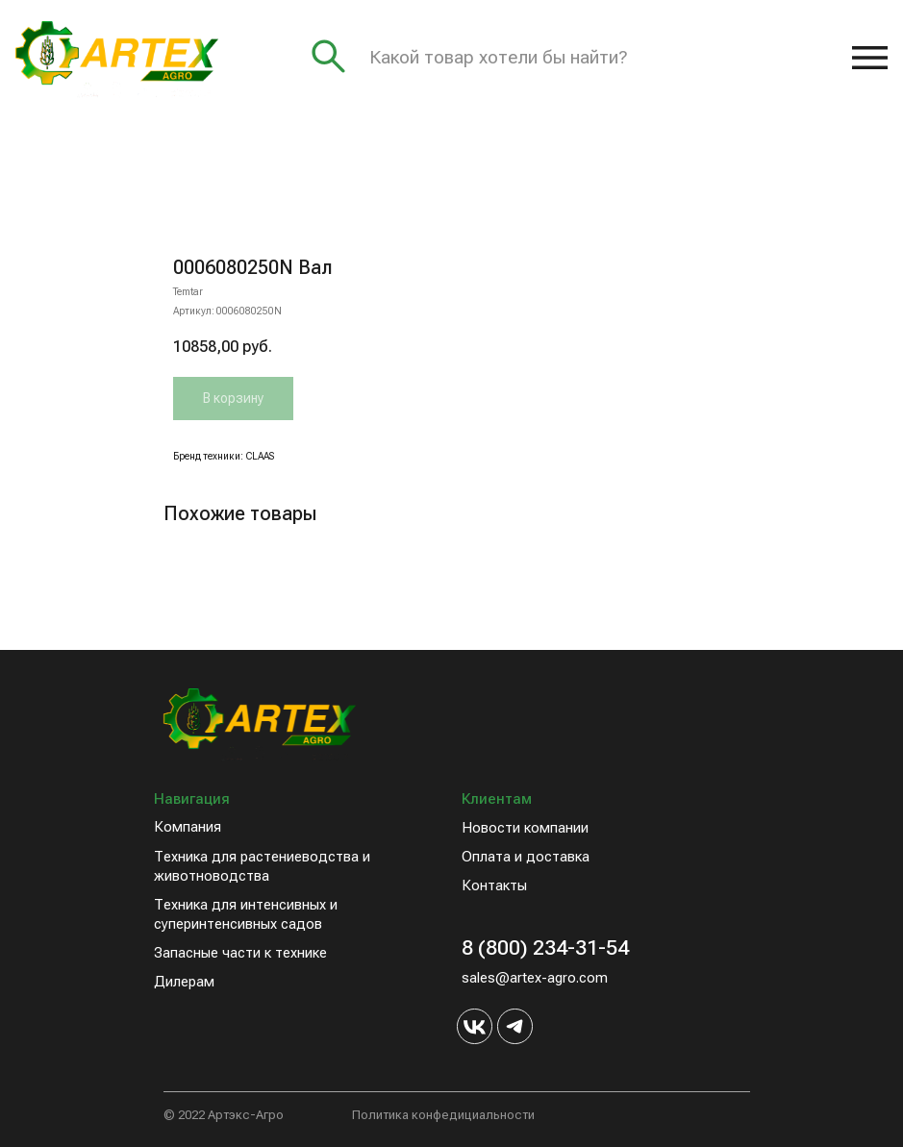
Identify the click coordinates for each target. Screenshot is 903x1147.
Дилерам (184, 981)
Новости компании (525, 827)
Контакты (494, 885)
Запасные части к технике (240, 952)
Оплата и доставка (525, 856)
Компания (187, 826)
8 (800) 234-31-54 (545, 947)
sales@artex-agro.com (535, 977)
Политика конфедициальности (443, 1115)
